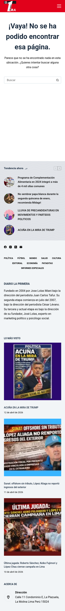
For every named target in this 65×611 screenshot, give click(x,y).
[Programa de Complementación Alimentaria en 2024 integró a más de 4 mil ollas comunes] (9, 182)
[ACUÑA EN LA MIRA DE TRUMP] (9, 230)
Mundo (33, 258)
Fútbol (21, 258)
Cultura (56, 258)
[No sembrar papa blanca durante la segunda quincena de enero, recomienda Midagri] (9, 198)
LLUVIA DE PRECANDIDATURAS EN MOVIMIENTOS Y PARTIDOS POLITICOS (38, 215)
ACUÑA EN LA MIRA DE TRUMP (36, 230)
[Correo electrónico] (21, 247)
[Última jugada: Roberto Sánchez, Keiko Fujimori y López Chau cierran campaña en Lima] (32, 527)
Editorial (17, 263)
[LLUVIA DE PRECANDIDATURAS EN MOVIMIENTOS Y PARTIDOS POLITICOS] (9, 215)
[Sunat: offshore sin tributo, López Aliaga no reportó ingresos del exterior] (32, 447)
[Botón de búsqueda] (57, 80)
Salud (44, 258)
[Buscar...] (29, 80)
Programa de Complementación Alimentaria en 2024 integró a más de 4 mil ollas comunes (38, 182)
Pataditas (47, 263)
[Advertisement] (32, 118)
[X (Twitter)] (15, 247)
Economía (32, 263)
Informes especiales (32, 268)
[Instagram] (10, 247)
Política (8, 258)
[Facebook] (5, 247)
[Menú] (59, 6)
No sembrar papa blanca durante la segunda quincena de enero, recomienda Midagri (38, 198)
